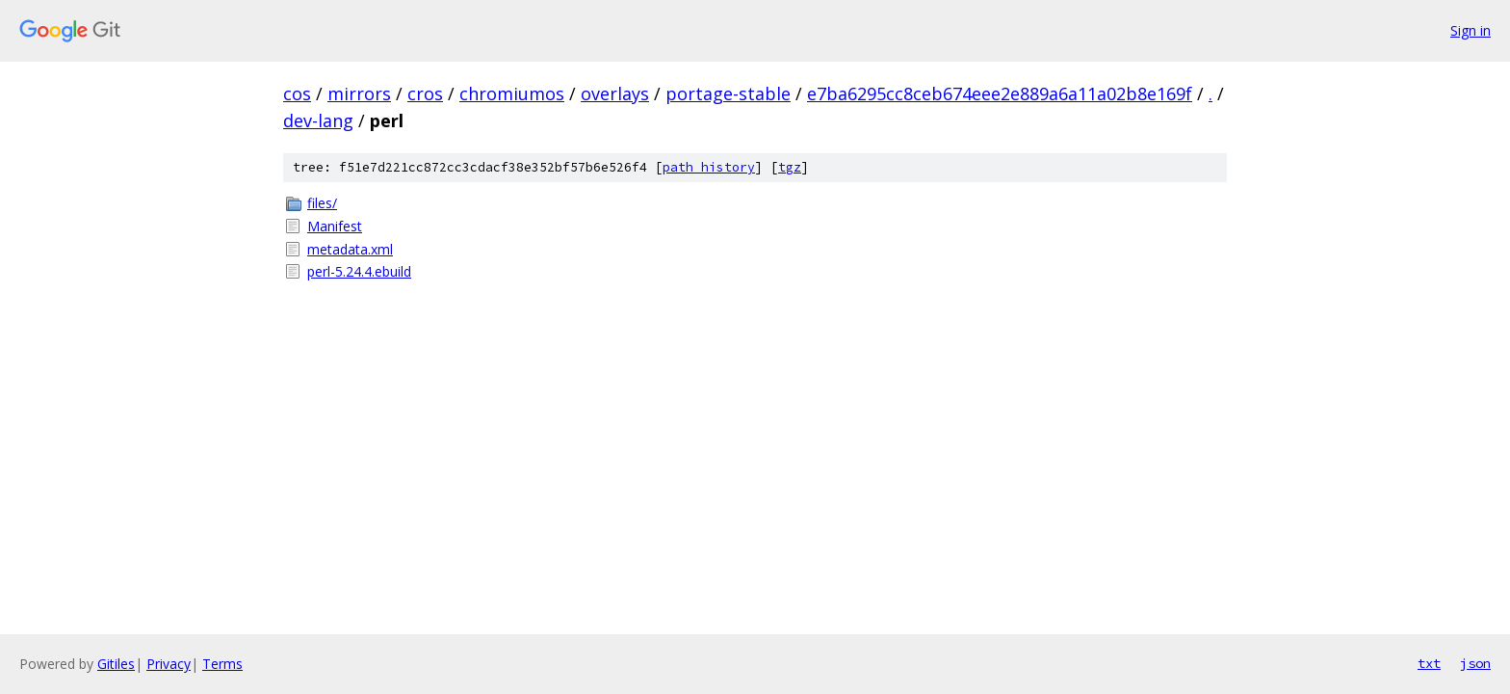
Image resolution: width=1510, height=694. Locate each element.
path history (709, 167)
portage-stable (728, 93)
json (1475, 663)
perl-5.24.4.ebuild (359, 271)
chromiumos (511, 93)
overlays (615, 93)
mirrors (359, 93)
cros (425, 93)
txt (1429, 663)
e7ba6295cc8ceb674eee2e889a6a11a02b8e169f (999, 93)
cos (297, 93)
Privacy (168, 663)
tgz (789, 167)
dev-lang (318, 120)
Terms (222, 663)
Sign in (1470, 30)
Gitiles (116, 663)
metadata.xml (350, 249)
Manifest (334, 226)
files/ (322, 203)
